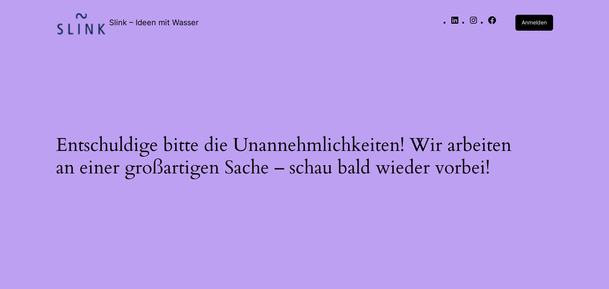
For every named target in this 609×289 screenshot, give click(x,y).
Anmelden (534, 22)
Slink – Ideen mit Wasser (153, 22)
